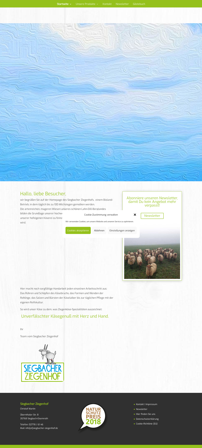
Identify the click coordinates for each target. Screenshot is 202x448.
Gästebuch (139, 4)
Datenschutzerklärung (147, 419)
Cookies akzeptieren (78, 230)
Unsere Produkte (85, 4)
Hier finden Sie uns (145, 414)
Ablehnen (99, 230)
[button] (135, 214)
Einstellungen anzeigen (122, 230)
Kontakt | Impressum (146, 404)
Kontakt (107, 4)
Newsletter (122, 4)
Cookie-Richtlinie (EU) (146, 423)
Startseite (62, 4)
